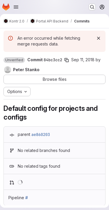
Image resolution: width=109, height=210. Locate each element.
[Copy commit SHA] (66, 60)
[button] (14, 60)
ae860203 (40, 134)
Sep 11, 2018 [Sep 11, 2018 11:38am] (82, 59)
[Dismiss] (98, 38)
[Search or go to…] (92, 7)
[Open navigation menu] (16, 7)
